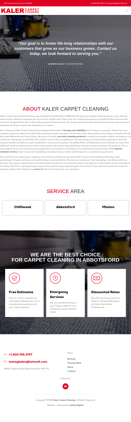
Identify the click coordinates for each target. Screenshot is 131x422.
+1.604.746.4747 (97, 3)
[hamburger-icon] (127, 11)
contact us (38, 169)
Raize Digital (77, 405)
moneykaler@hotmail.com (116, 3)
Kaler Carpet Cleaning (64, 400)
